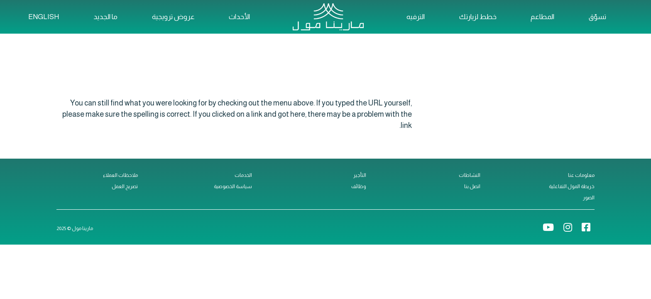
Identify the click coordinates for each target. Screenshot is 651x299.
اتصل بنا (472, 186)
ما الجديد (105, 17)
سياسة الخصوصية (233, 186)
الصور (589, 198)
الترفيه (415, 17)
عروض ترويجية (173, 17)
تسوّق (597, 17)
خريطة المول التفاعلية (572, 186)
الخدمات (243, 175)
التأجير (359, 175)
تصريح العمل (125, 186)
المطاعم (542, 17)
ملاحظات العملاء (120, 175)
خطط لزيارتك (478, 17)
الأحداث (239, 17)
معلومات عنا (581, 175)
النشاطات (469, 175)
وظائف (358, 186)
